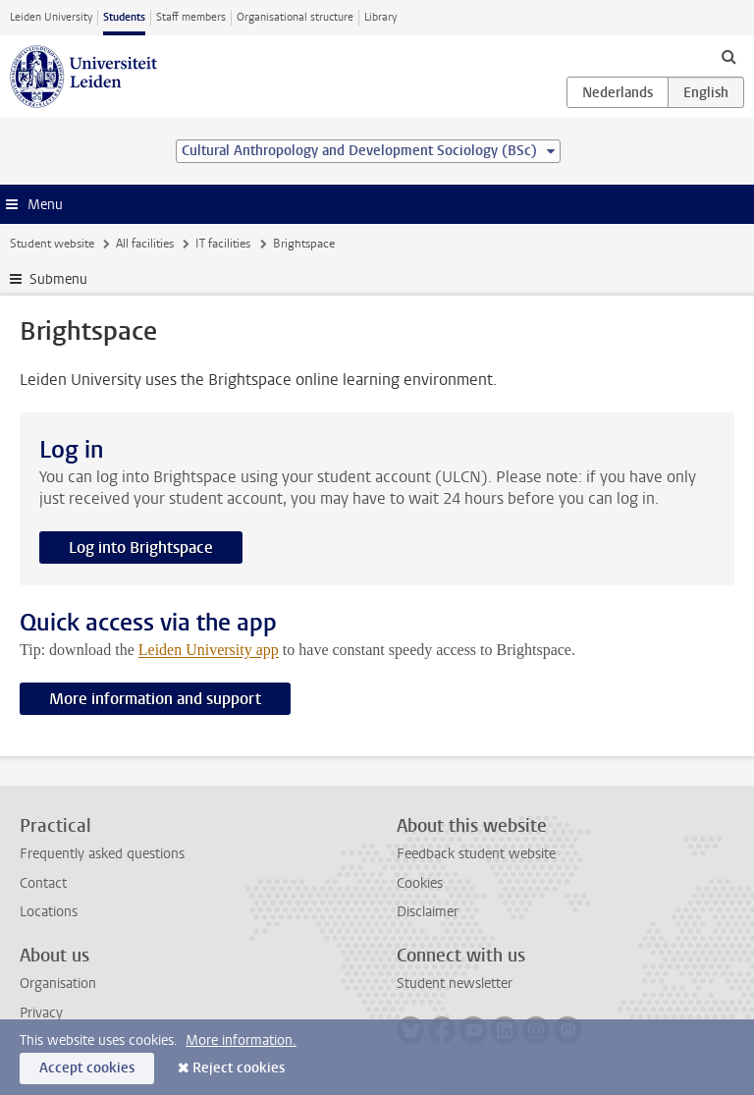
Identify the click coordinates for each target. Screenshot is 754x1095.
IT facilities (222, 243)
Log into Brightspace (141, 547)
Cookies (420, 883)
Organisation (58, 983)
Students (124, 17)
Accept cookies (87, 1068)
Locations (49, 912)
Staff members (191, 17)
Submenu (58, 279)
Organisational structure (295, 17)
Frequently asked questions (102, 854)
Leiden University (51, 17)
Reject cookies (238, 1068)
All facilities (145, 243)
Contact (43, 883)
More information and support (155, 698)
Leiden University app (208, 649)
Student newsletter (454, 983)
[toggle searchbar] (728, 56)
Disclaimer (427, 912)
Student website (52, 243)
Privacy (41, 1013)
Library (380, 17)
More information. (241, 1040)
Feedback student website (476, 854)
